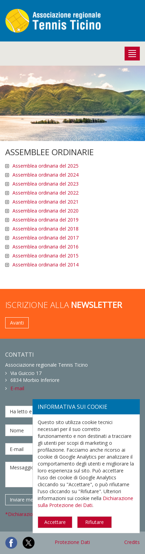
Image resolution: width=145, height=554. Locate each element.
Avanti (17, 322)
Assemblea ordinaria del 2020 (45, 210)
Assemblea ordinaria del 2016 (45, 246)
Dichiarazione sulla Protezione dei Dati (85, 501)
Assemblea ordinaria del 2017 (45, 237)
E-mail (17, 388)
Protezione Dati (72, 542)
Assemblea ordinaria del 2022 (45, 192)
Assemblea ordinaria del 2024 (45, 174)
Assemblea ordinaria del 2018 (45, 228)
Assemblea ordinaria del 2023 (45, 183)
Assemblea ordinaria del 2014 (45, 264)
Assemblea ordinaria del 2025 (45, 165)
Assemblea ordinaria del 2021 (45, 201)
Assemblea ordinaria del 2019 (45, 219)
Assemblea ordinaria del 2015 (45, 255)
